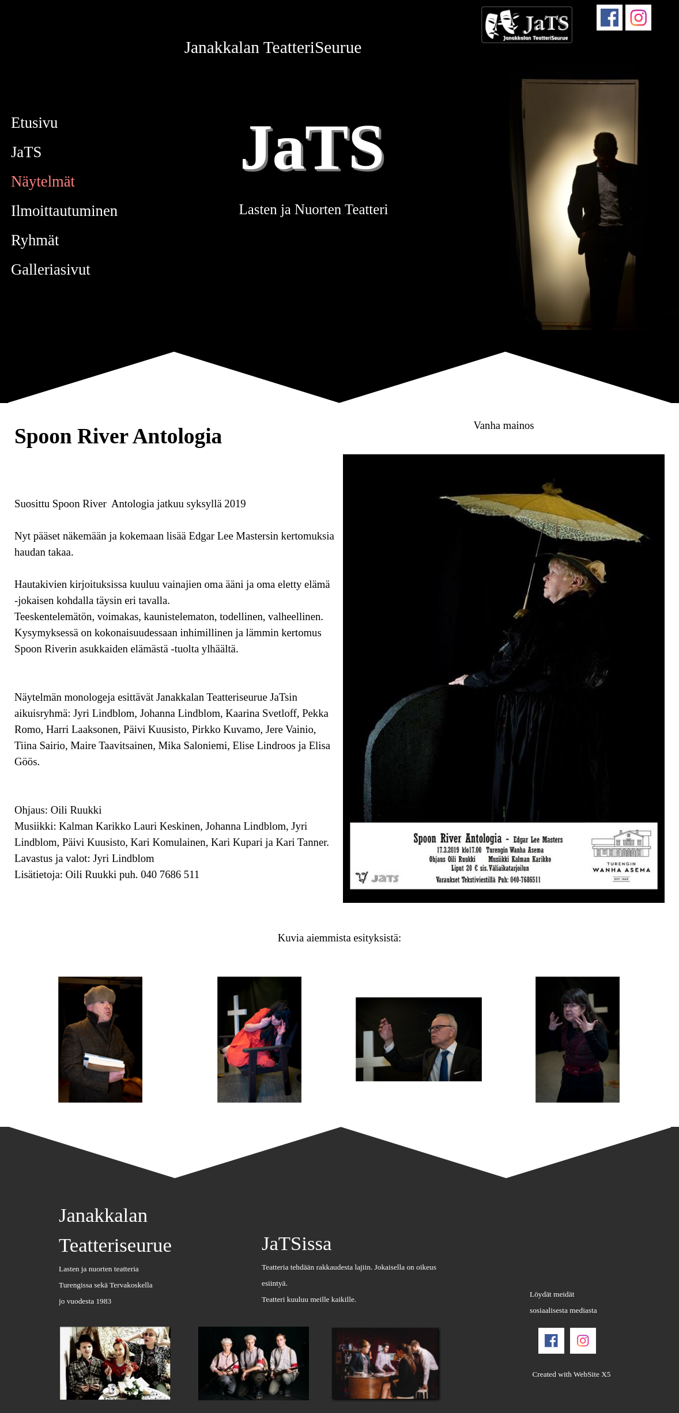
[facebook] (610, 18)
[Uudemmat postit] (20, 1040)
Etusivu (34, 122)
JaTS (312, 147)
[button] (100, 1040)
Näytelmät (43, 181)
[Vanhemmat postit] (659, 1040)
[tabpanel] (273, 47)
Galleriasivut (50, 269)
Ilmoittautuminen (64, 210)
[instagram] (638, 18)
